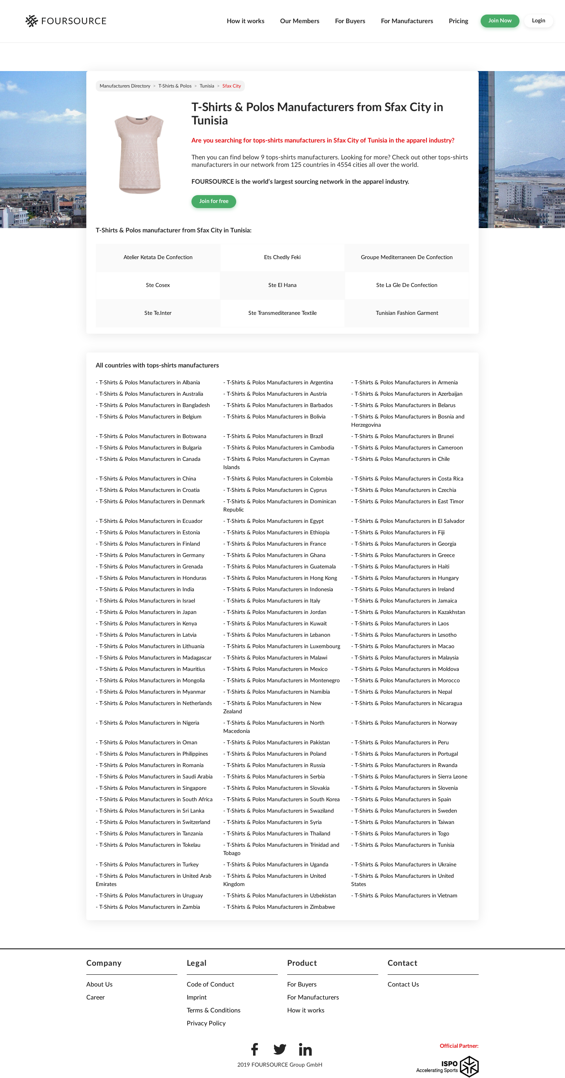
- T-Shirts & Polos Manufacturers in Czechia (403, 490)
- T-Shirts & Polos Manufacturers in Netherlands (154, 703)
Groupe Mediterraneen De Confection (407, 257)
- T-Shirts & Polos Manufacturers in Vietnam (404, 896)
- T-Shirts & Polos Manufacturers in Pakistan (276, 742)
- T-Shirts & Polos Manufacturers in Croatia (148, 490)
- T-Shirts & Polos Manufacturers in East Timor (407, 501)
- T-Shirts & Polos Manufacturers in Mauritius (150, 669)
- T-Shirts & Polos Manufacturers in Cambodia (278, 448)
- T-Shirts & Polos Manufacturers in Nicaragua (406, 703)
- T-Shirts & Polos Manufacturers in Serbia (274, 777)
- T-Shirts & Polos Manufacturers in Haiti (400, 567)
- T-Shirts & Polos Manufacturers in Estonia (148, 532)
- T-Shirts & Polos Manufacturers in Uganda (275, 865)
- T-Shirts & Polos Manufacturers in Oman (146, 742)
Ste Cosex (158, 285)
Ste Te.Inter (157, 313)
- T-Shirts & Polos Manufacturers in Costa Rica (407, 479)
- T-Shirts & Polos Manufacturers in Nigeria (147, 723)
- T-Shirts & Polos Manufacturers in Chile (400, 459)
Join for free (213, 201)
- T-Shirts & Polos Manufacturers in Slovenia (404, 788)
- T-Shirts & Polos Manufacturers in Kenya (146, 624)
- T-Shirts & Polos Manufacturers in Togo (400, 834)
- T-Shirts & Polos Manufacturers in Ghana (274, 555)
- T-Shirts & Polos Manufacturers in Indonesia (278, 589)
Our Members (299, 21)
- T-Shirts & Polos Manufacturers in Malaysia (405, 658)
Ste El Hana (282, 285)
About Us (99, 984)
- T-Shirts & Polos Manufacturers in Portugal (404, 754)
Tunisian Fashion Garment (407, 313)
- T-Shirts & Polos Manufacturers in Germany (150, 555)
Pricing (458, 21)
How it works (245, 21)
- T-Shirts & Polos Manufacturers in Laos (400, 624)
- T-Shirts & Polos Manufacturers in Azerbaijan (407, 394)
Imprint (197, 997)
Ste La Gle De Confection (406, 285)
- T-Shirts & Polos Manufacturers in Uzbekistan (279, 896)
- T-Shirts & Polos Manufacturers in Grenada (149, 567)
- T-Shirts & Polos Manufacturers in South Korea (281, 799)
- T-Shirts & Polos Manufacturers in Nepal (401, 692)
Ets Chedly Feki (282, 257)
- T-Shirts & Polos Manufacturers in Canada (148, 459)
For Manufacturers (407, 21)
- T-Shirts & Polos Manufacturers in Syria (272, 822)
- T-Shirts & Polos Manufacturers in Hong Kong (280, 578)
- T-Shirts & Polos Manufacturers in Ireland (402, 589)
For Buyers (350, 21)
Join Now (500, 21)
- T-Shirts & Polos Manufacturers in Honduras (151, 578)
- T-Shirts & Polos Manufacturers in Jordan (274, 612)
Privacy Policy (206, 1023)
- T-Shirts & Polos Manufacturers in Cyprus (275, 490)
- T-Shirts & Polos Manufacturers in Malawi (275, 658)
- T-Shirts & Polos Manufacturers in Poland (274, 754)
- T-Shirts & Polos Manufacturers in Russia (274, 765)
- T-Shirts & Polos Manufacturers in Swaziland (278, 811)
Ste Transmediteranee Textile (282, 313)
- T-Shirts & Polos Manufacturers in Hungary (405, 578)
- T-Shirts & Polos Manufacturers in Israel (145, 601)
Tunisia (207, 86)
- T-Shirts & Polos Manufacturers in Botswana (151, 436)
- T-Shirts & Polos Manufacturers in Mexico (275, 669)
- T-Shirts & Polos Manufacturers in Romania (150, 765)
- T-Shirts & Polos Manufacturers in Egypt (273, 521)
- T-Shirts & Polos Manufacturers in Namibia (276, 692)
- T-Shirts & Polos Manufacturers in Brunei (402, 436)
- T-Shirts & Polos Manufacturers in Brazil (273, 436)
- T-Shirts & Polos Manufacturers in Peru (400, 742)
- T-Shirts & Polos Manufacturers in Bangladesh (153, 405)
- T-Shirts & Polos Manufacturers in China (146, 479)
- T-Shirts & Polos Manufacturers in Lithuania (150, 646)
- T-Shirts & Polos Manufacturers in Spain (401, 799)
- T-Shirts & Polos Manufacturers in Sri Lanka (150, 811)
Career (95, 997)
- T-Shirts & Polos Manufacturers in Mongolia (150, 680)
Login (538, 21)
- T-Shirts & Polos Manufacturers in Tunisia (402, 845)
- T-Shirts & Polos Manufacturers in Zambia (148, 907)
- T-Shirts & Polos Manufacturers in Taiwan (402, 822)
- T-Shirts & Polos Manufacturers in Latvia (146, 635)
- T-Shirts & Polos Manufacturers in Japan (146, 612)
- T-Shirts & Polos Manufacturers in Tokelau (148, 845)
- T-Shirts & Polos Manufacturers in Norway (404, 723)
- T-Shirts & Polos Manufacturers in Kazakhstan (408, 612)
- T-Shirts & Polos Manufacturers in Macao (402, 646)
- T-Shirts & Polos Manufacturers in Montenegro (281, 680)
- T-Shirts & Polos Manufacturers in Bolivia (274, 417)
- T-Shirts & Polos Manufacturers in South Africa (154, 799)
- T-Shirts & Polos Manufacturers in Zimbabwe (279, 907)
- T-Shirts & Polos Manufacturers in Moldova (405, 669)
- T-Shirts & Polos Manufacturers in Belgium (149, 417)
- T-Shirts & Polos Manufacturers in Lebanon (276, 635)
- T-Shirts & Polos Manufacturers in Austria (275, 394)
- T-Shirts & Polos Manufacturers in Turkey (147, 865)
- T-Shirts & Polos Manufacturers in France (274, 544)
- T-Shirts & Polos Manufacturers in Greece (403, 555)
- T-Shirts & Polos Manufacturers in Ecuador (149, 521)
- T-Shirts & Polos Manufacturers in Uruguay (149, 896)
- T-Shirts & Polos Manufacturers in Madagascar (153, 658)
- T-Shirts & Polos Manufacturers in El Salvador (408, 521)
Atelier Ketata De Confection (158, 257)
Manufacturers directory (125, 86)
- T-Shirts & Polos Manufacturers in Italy (271, 601)
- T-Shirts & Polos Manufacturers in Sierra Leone (409, 777)
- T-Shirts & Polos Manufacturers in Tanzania (149, 834)
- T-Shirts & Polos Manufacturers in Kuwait (275, 624)
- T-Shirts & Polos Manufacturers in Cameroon (407, 448)
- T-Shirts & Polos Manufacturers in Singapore (151, 788)
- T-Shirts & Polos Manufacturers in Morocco (405, 680)
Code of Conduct (210, 984)
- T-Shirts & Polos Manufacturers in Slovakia (276, 788)
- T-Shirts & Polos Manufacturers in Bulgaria (149, 448)
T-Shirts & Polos (175, 86)
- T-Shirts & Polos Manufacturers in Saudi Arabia (154, 777)
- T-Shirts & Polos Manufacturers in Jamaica (404, 601)
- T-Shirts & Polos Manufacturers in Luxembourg (281, 646)
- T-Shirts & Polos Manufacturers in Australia (149, 394)
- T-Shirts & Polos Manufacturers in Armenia (404, 383)
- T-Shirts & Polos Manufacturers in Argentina (278, 383)
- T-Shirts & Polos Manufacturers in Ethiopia (276, 532)
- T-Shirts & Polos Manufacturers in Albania (148, 383)
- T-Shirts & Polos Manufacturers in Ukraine (403, 865)
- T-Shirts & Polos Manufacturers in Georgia (403, 544)
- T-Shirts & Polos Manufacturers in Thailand (276, 834)
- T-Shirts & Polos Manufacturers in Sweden (404, 811)
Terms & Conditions (214, 1010)
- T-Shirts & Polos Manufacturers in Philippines (152, 754)
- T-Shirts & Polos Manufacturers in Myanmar (151, 692)
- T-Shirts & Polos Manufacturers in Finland (148, 544)
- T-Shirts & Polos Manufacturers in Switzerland (153, 822)
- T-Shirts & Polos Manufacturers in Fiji (398, 532)
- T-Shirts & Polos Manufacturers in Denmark (150, 501)
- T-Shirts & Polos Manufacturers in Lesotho (404, 635)
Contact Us (403, 984)
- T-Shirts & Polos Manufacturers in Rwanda (404, 765)
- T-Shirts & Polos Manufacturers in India (145, 589)
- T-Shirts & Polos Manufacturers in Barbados (278, 405)
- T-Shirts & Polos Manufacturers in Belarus (403, 405)
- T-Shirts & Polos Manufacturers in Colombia (278, 479)
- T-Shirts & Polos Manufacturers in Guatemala (279, 567)
